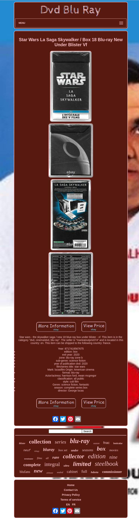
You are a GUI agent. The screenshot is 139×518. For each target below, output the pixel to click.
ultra (66, 465)
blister (22, 443)
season (96, 443)
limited (82, 464)
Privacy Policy (71, 494)
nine (113, 457)
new (38, 471)
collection (40, 442)
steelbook (106, 463)
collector (73, 456)
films (39, 458)
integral (52, 464)
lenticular (118, 443)
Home (71, 485)
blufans (25, 472)
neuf (27, 450)
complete (32, 464)
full (84, 471)
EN (68, 504)
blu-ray (80, 441)
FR (73, 504)
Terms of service (71, 499)
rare (55, 457)
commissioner (112, 472)
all (47, 458)
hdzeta (94, 472)
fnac (106, 443)
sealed (60, 472)
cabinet (72, 472)
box (101, 448)
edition (96, 456)
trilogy (36, 451)
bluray (49, 449)
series (60, 442)
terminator (28, 459)
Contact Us (71, 489)
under (74, 450)
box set (62, 450)
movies (113, 450)
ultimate (49, 473)
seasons (87, 450)
